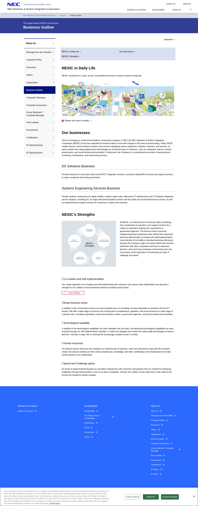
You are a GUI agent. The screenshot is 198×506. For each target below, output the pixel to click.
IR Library (155, 469)
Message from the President (38, 52)
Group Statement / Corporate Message (35, 113)
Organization (32, 82)
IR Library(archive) (34, 145)
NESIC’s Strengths (70, 56)
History (29, 75)
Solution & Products (25, 411)
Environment (89, 423)
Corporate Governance (36, 105)
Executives (31, 67)
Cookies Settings (132, 498)
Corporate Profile (34, 60)
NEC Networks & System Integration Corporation (39, 15)
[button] (159, 9)
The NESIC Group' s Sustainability (92, 417)
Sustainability (89, 411)
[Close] (194, 498)
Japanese (168, 39)
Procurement (32, 130)
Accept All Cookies (170, 498)
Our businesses (126, 51)
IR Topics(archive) (34, 153)
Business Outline (34, 90)
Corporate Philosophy (36, 98)
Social (86, 428)
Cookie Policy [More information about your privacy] (54, 505)
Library (87, 437)
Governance (89, 432)
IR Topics (154, 474)
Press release (32, 122)
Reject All (151, 498)
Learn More (74, 293)
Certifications (32, 137)
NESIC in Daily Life (70, 51)
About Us (63, 15)
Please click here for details (75, 121)
